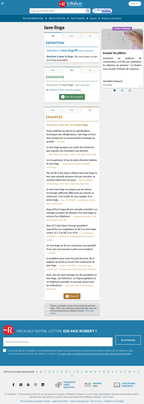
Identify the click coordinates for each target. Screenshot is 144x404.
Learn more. (108, 397)
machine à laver (56, 89)
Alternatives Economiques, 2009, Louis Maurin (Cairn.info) (72, 154)
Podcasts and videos (112, 18)
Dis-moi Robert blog (32, 18)
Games (92, 18)
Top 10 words (76, 18)
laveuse (69, 89)
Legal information (60, 401)
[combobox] (58, 10)
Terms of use (96, 401)
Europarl (60, 141)
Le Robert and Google (114, 401)
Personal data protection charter (35, 401)
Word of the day (56, 18)
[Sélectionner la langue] (135, 3)
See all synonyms (74, 96)
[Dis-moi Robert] (102, 11)
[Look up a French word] (88, 10)
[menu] (3, 3)
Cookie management (79, 401)
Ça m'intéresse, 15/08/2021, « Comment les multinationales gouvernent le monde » (70, 236)
